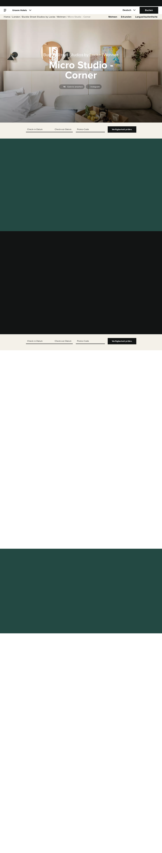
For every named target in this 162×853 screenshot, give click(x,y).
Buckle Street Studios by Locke (38, 20)
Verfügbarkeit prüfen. (122, 129)
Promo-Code (83, 129)
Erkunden (126, 20)
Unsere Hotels (19, 12)
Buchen (149, 12)
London (16, 20)
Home (7, 20)
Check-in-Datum (35, 129)
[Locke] (81, 12)
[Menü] (5, 12)
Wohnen (61, 20)
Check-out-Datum (63, 129)
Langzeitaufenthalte (146, 20)
